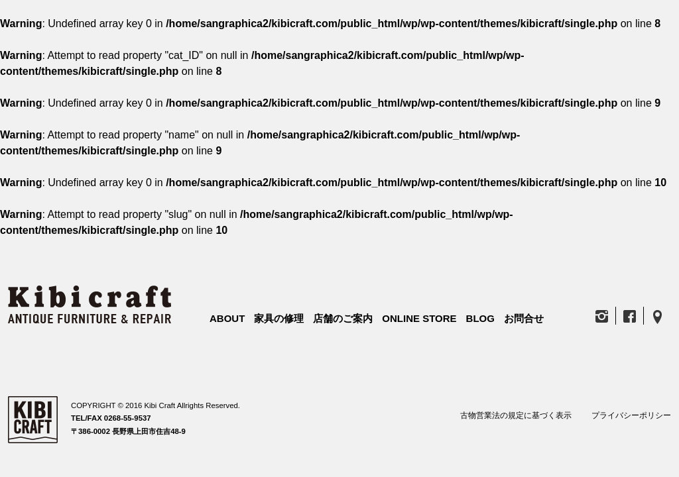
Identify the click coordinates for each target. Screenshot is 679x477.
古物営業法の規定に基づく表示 (516, 415)
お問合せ (524, 318)
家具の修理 (279, 318)
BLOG (480, 318)
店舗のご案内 (343, 318)
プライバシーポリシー (631, 415)
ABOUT (227, 318)
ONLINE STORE (419, 318)
